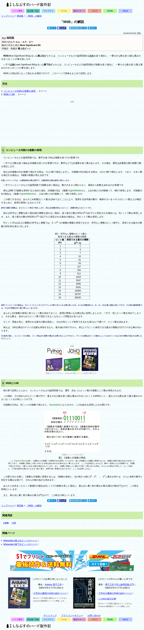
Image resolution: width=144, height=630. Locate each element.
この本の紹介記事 (107, 599)
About (125, 11)
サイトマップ (50, 615)
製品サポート (79, 11)
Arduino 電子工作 (54, 584)
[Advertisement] (72, 122)
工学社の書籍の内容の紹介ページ (50, 593)
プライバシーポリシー (72, 615)
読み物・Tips (33, 11)
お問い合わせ (94, 615)
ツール (64, 11)
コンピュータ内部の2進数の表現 (20, 91)
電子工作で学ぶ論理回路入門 (120, 584)
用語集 (110, 11)
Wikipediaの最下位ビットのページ (21, 544)
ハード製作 (17, 11)
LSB (12, 64)
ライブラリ (48, 11)
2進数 (91, 56)
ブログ (95, 11)
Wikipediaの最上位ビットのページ (21, 540)
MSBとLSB (9, 94)
